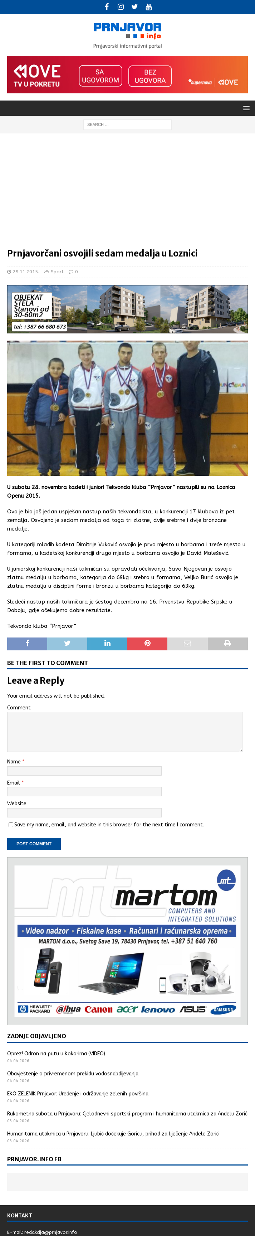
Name (14, 762)
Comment (19, 708)
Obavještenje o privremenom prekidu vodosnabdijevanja (72, 1074)
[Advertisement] (127, 194)
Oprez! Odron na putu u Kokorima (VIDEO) (56, 1054)
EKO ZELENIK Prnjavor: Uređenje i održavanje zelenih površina (77, 1094)
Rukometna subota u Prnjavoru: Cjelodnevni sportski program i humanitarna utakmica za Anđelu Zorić (127, 1114)
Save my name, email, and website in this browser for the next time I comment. (109, 825)
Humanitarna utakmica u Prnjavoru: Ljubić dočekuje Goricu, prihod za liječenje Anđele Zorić (113, 1134)
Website (16, 804)
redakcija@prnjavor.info (50, 1232)
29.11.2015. (26, 271)
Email (14, 783)
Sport (57, 271)
